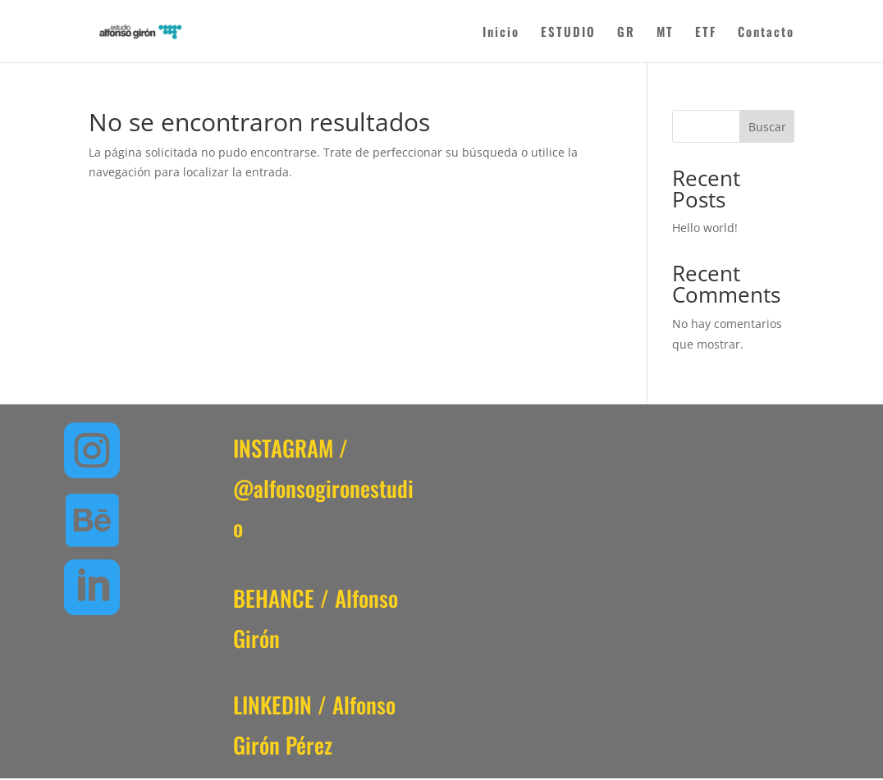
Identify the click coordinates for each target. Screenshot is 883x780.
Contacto (766, 32)
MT (665, 32)
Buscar (767, 127)
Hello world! (705, 227)
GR (626, 32)
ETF (705, 32)
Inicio (501, 32)
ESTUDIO (568, 32)
